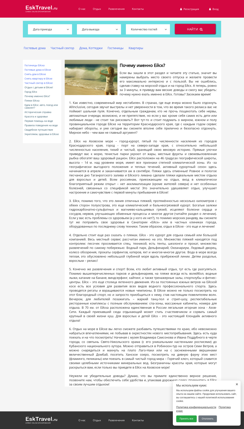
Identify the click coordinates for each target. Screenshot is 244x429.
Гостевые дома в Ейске (38, 69)
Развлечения (116, 9)
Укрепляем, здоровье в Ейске (42, 134)
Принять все (186, 418)
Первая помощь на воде (39, 121)
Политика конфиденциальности (196, 407)
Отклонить (208, 418)
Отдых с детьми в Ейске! (39, 87)
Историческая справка (38, 112)
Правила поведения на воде (41, 125)
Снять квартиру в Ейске (38, 78)
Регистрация (189, 9)
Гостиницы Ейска (35, 65)
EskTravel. (41, 7)
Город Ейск (31, 91)
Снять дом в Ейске (35, 74)
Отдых (97, 9)
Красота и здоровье (36, 116)
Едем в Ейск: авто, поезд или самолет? (41, 106)
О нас (81, 9)
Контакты (138, 9)
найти (195, 29)
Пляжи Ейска (32, 100)
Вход (213, 9)
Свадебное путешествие (39, 129)
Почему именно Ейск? (37, 96)
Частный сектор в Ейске (39, 83)
